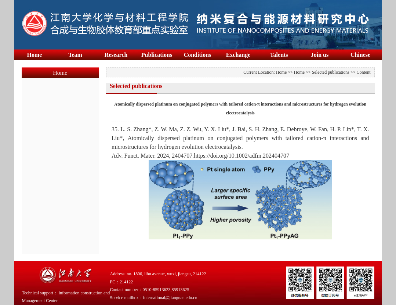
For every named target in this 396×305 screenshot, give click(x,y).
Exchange (238, 55)
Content (364, 72)
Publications (156, 55)
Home (34, 55)
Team (75, 55)
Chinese (360, 55)
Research (116, 55)
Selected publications (330, 72)
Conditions (197, 55)
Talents (279, 55)
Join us (319, 55)
